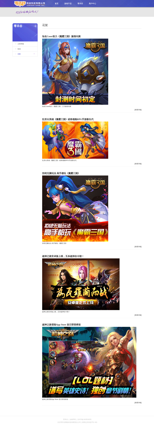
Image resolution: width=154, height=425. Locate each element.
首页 (56, 3)
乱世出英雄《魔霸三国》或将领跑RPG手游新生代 (68, 119)
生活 (19, 49)
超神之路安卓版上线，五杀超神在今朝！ (63, 256)
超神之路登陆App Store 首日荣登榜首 (61, 324)
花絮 (19, 54)
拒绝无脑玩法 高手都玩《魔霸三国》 (61, 173)
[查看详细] (137, 110)
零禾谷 (29, 3)
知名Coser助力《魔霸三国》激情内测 (61, 36)
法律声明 (73, 419)
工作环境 (21, 44)
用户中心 (92, 3)
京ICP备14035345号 (84, 419)
